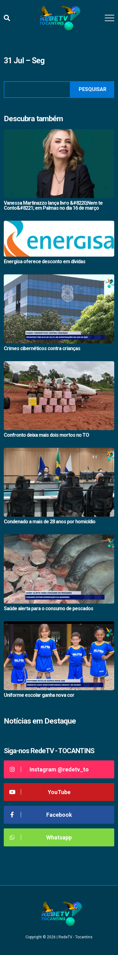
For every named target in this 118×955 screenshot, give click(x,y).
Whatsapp (40, 837)
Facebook (40, 814)
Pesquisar (92, 89)
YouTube (39, 792)
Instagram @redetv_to (48, 769)
